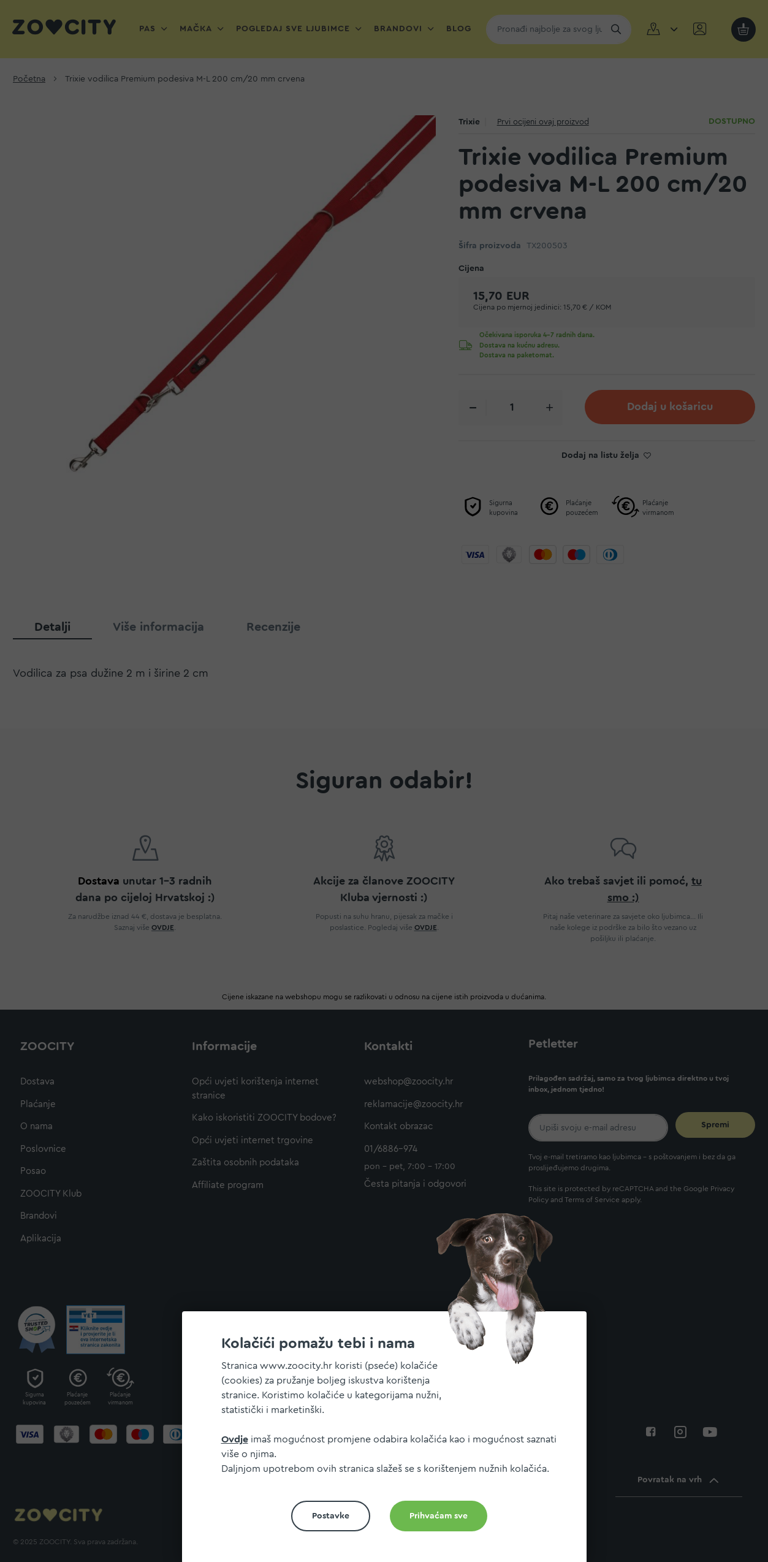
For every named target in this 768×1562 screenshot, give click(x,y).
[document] (389, 1441)
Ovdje (234, 1439)
